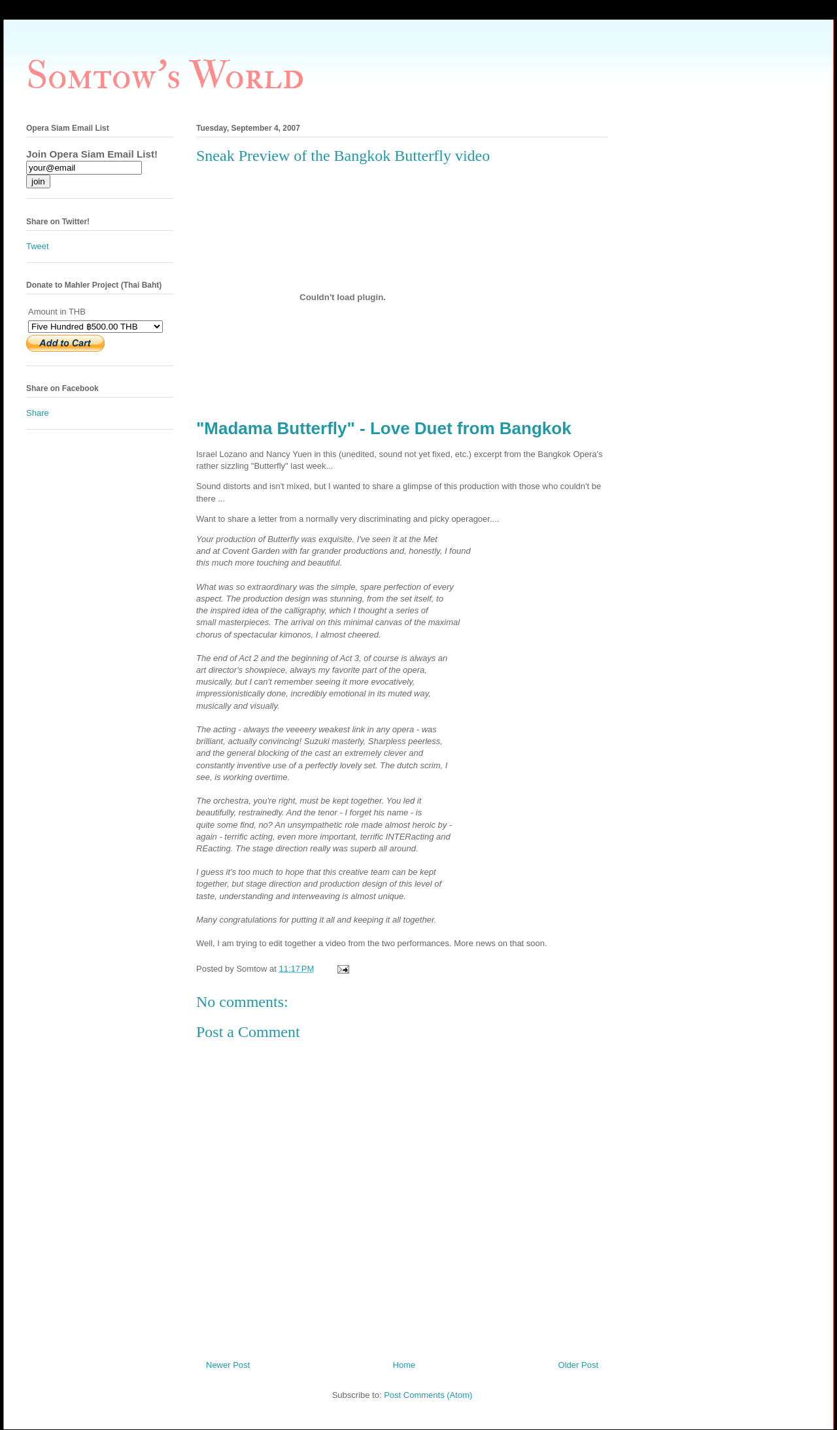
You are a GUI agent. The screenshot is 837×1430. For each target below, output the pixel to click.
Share (37, 413)
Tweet (37, 246)
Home (404, 1365)
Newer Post (228, 1365)
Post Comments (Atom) (428, 1395)
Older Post (578, 1365)
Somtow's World (165, 76)
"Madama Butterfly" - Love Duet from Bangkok (384, 428)
